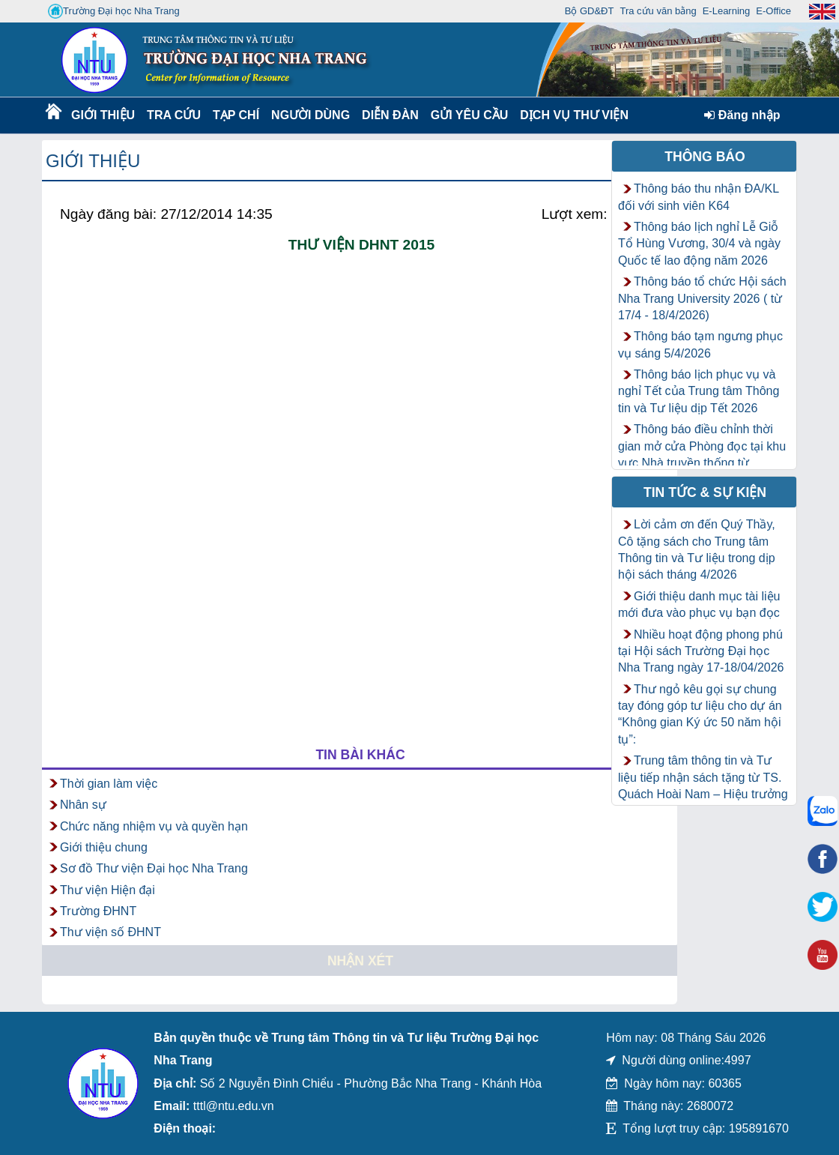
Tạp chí (236, 115)
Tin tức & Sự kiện (704, 492)
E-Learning (727, 10)
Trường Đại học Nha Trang (114, 11)
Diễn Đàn (390, 115)
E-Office (773, 10)
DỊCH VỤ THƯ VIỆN (571, 115)
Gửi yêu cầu (470, 115)
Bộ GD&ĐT (589, 10)
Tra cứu (173, 115)
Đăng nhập (742, 115)
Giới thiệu (102, 115)
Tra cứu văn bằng (658, 10)
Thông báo (704, 156)
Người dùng (309, 115)
